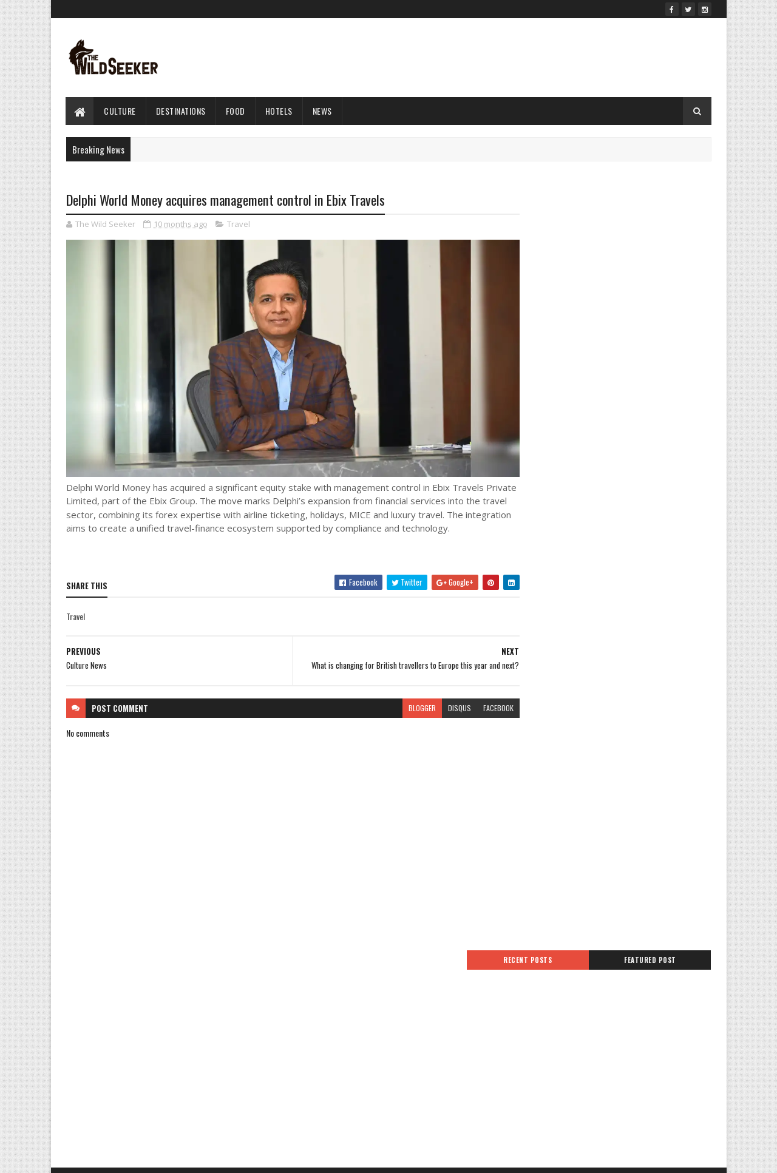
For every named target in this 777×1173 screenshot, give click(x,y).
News (322, 110)
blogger (398, 710)
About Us (299, 1072)
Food (235, 110)
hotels (279, 110)
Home (294, 985)
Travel (238, 224)
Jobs (292, 1058)
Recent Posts (565, 210)
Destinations (181, 110)
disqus (435, 710)
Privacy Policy (306, 1015)
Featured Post (663, 210)
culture (120, 110)
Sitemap (298, 1044)
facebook (475, 710)
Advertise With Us (313, 1029)
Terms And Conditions (320, 1000)
